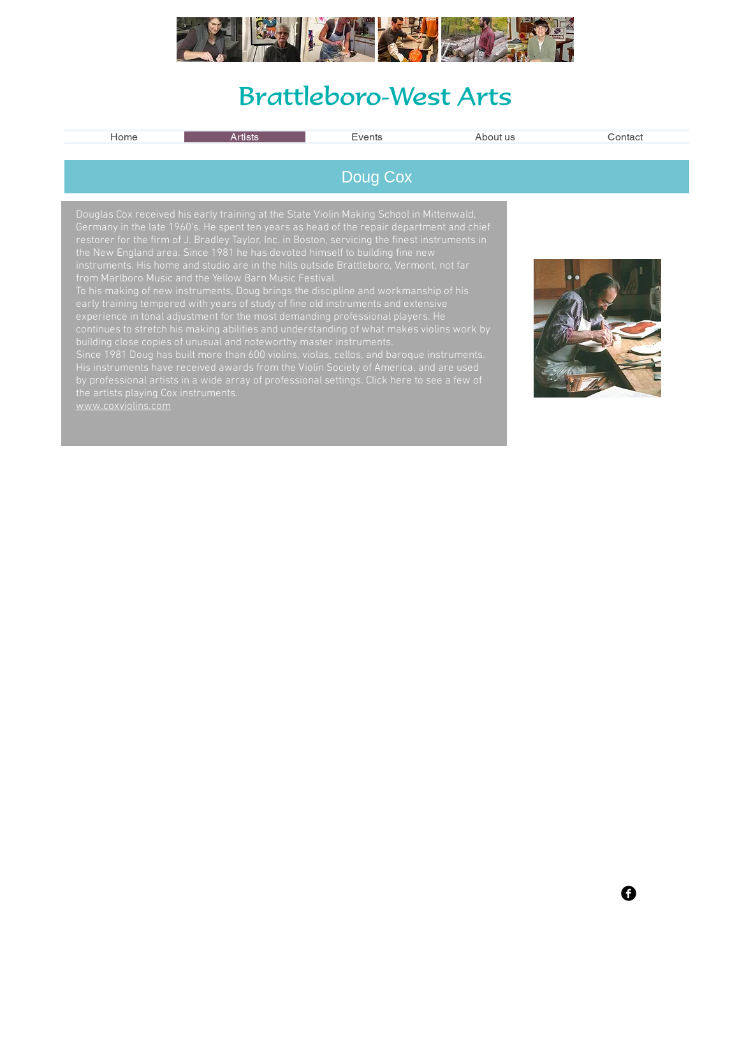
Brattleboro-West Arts (375, 96)
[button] (161, 547)
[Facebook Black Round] (628, 893)
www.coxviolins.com (123, 406)
